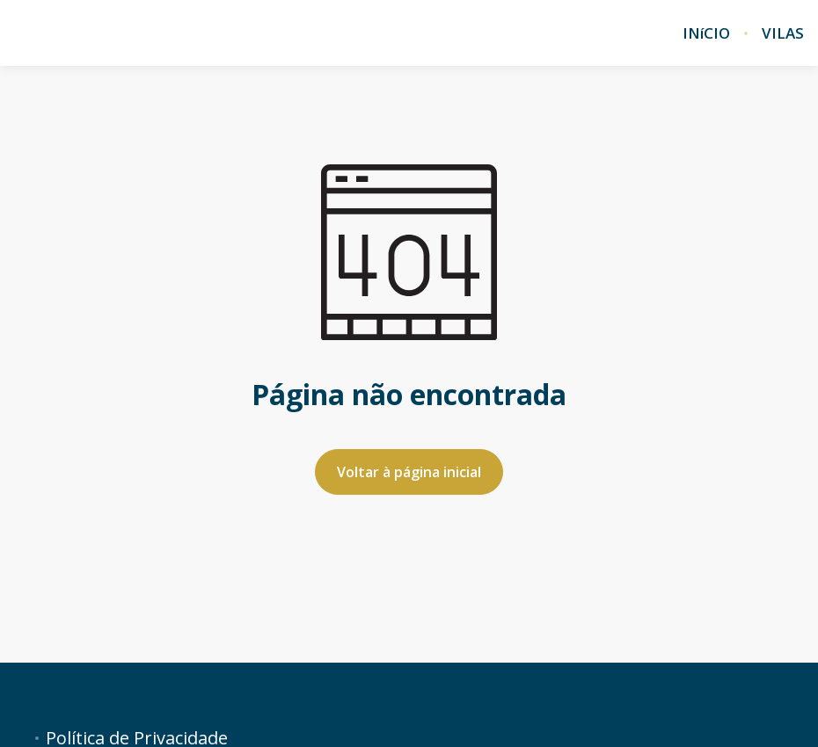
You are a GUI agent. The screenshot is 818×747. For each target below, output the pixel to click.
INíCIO (706, 33)
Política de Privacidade (137, 738)
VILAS (783, 33)
